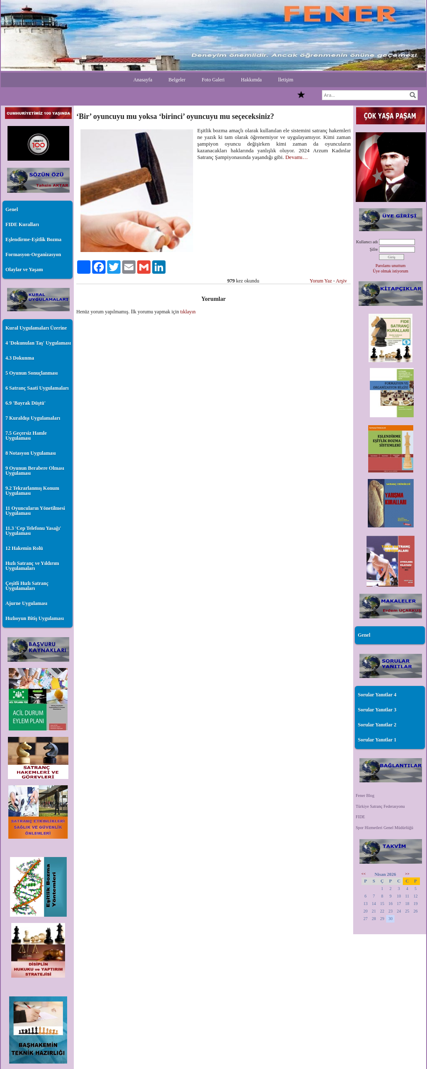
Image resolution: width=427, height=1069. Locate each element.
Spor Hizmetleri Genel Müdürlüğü (384, 827)
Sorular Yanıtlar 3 (377, 710)
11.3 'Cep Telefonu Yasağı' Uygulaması (33, 530)
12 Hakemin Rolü (24, 548)
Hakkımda (251, 80)
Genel (11, 209)
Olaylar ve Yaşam (24, 269)
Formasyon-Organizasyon (33, 254)
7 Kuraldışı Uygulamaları (32, 418)
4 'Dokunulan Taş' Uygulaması (38, 343)
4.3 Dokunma (19, 358)
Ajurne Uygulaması (26, 603)
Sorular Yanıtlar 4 (377, 695)
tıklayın (188, 312)
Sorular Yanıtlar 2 (377, 725)
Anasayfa (142, 80)
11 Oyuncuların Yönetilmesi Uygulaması (35, 510)
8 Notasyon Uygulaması (30, 453)
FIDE (360, 816)
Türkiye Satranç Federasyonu (380, 806)
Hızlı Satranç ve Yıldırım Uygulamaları (32, 565)
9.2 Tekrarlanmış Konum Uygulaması (32, 490)
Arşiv (341, 281)
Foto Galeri (213, 80)
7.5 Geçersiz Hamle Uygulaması (26, 435)
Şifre (374, 249)
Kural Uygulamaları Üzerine (36, 328)
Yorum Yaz (321, 281)
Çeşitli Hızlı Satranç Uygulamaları (26, 585)
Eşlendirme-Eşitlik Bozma (33, 239)
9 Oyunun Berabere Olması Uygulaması (34, 470)
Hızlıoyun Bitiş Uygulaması (34, 618)
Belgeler (177, 80)
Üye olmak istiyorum (390, 271)
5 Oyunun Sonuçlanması (31, 373)
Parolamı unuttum (391, 265)
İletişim (286, 80)
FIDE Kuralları (22, 224)
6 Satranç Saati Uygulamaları (37, 388)
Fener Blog (365, 795)
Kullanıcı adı (367, 242)
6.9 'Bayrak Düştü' (25, 403)
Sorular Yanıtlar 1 (377, 740)
